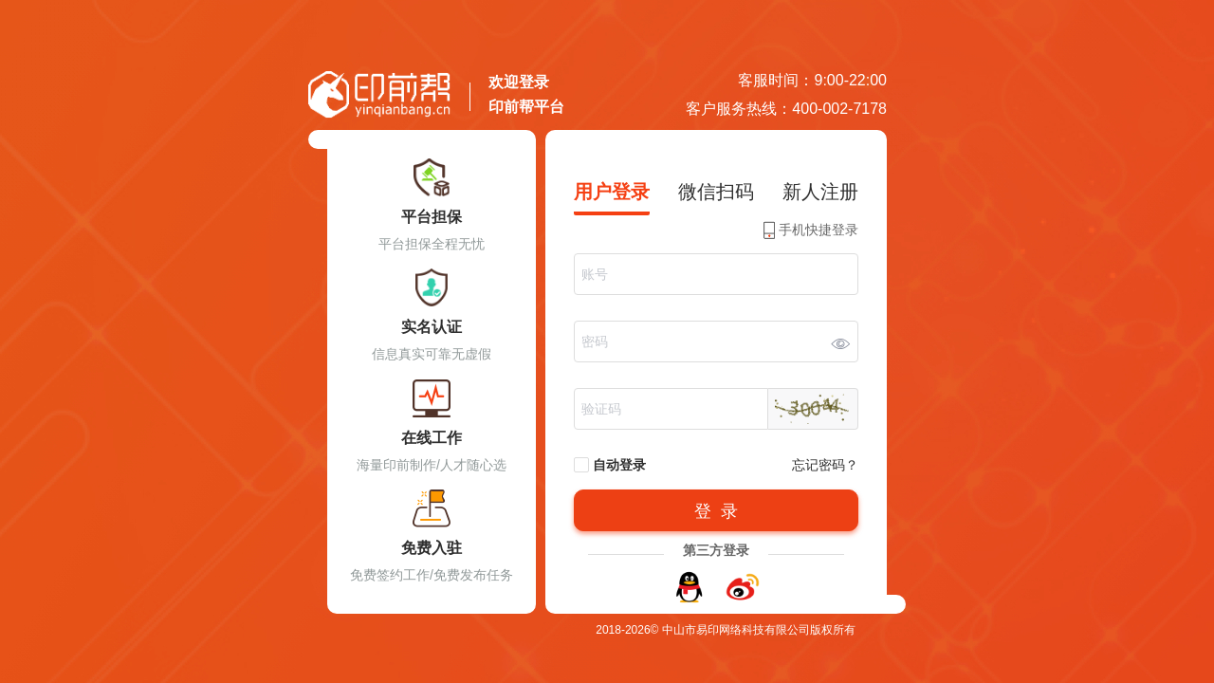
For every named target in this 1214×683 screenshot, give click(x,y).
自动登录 (610, 465)
